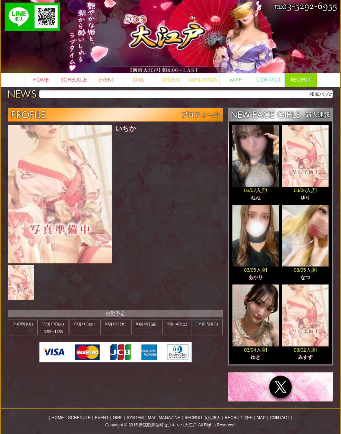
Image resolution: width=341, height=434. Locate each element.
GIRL (117, 417)
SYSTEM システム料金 (171, 80)
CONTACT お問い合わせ (268, 80)
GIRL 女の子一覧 (138, 80)
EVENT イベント (106, 80)
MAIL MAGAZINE (164, 417)
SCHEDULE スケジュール (73, 80)
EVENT (102, 417)
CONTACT (279, 417)
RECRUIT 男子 (238, 417)
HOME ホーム (41, 80)
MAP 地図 (235, 80)
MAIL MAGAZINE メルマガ (203, 80)
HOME (58, 417)
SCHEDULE (79, 417)
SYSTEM (135, 417)
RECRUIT (300, 80)
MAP (261, 417)
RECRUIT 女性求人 (202, 417)
